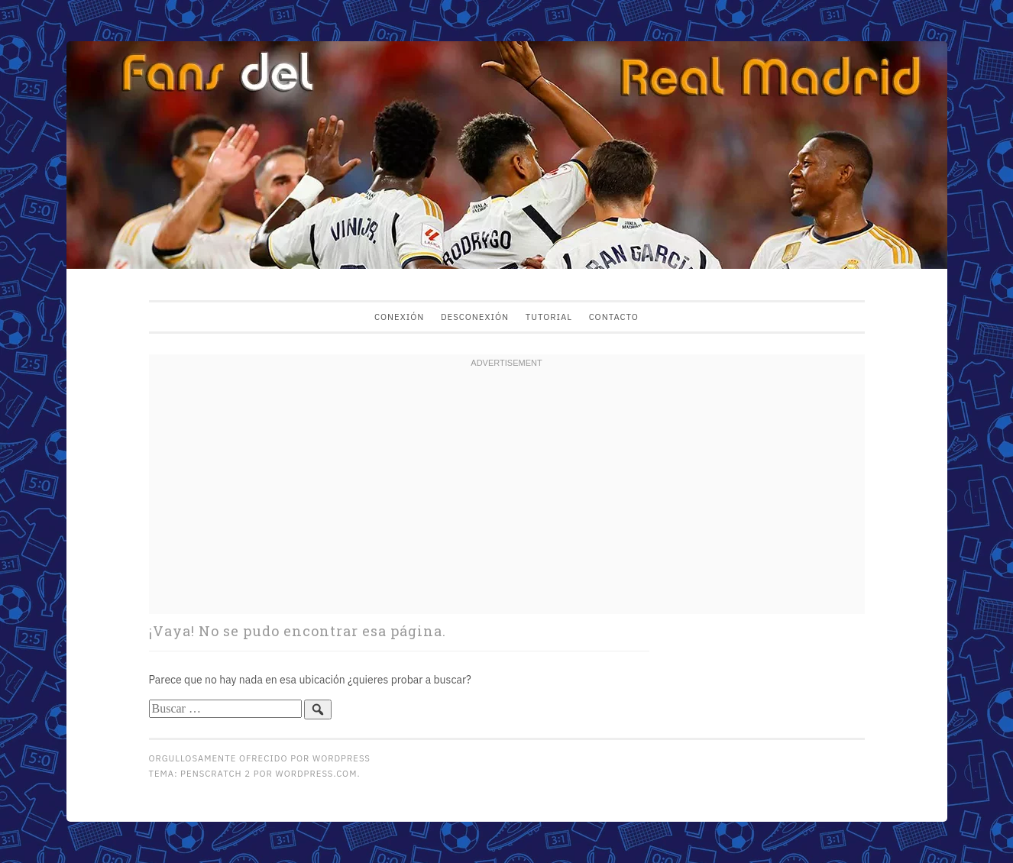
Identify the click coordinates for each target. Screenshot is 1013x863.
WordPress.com (317, 773)
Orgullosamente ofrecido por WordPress (260, 758)
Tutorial (549, 316)
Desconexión (475, 316)
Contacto (614, 316)
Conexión (399, 316)
